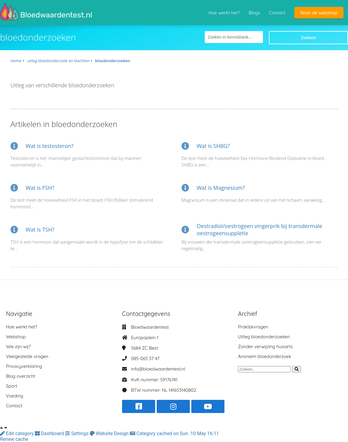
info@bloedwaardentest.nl (158, 369)
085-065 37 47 (145, 358)
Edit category (17, 433)
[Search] (296, 369)
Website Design (110, 433)
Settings (77, 433)
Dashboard (50, 433)
